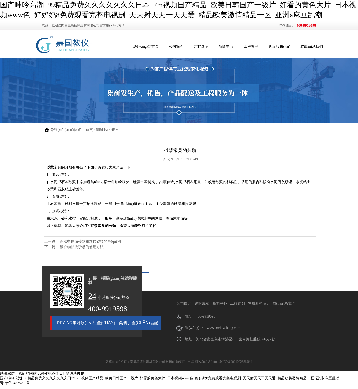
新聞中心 (219, 46)
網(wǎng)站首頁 (139, 46)
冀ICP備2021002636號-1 (235, 365)
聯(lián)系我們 (304, 46)
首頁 (89, 133)
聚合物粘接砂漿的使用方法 (82, 250)
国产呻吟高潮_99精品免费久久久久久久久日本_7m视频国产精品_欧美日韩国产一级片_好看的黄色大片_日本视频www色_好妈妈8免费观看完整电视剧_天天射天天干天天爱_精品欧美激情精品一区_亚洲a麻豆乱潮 (169, 382)
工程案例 (244, 46)
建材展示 (194, 46)
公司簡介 (169, 46)
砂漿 (50, 171)
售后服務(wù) (272, 46)
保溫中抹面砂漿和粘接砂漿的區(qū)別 (90, 245)
